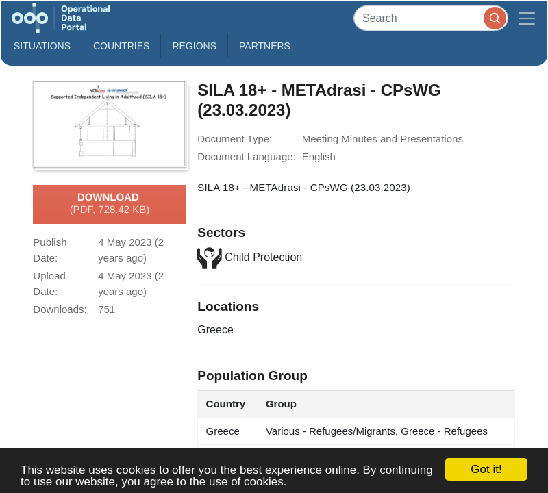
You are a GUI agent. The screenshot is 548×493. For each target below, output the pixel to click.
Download (110, 204)
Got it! (486, 469)
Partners (264, 45)
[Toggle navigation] (526, 18)
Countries (121, 45)
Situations (42, 45)
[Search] (430, 18)
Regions (194, 45)
